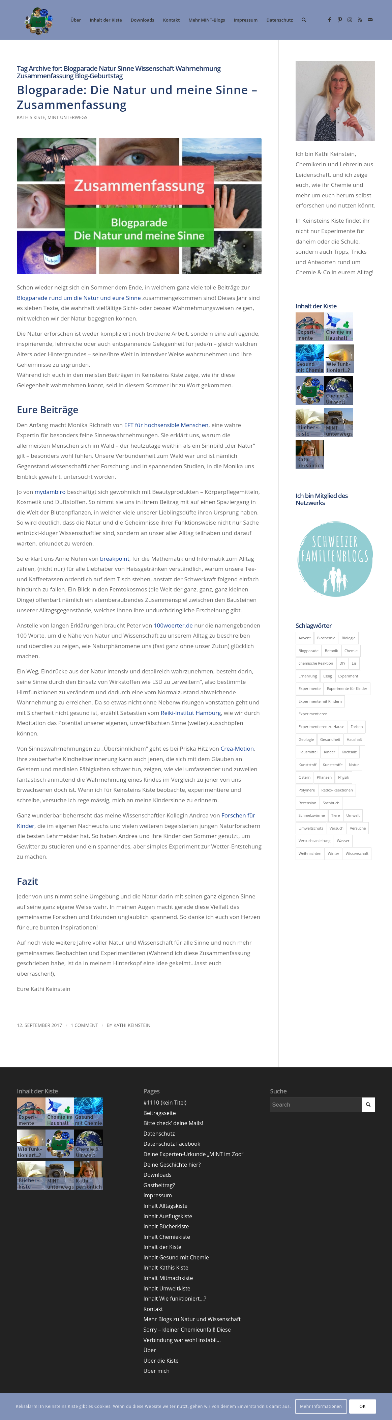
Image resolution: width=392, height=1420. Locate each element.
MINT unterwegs (67, 117)
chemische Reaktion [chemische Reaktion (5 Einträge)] (316, 663)
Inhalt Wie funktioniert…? (175, 1298)
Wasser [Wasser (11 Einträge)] (343, 840)
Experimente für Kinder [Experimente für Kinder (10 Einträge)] (347, 688)
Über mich (157, 1370)
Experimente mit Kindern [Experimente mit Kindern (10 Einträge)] (320, 701)
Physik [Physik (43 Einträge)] (343, 777)
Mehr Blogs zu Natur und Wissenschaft (192, 1319)
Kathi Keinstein (132, 1025)
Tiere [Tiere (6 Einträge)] (335, 815)
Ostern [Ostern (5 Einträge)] (304, 777)
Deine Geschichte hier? (172, 1164)
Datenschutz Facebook (172, 1143)
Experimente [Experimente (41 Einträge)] (310, 688)
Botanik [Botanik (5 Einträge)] (331, 650)
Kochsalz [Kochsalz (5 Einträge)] (349, 751)
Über (150, 1350)
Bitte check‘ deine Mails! (173, 1123)
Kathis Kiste (31, 117)
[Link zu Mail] (370, 20)
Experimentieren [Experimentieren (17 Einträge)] (313, 713)
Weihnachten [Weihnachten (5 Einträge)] (310, 853)
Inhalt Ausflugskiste (168, 1216)
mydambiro (50, 492)
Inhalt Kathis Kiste (166, 1267)
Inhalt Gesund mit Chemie (176, 1257)
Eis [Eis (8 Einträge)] (354, 663)
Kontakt (153, 1309)
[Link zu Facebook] (330, 20)
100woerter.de (173, 625)
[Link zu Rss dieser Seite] (360, 20)
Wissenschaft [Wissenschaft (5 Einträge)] (357, 853)
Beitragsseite (160, 1113)
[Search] (303, 19)
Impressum (158, 1195)
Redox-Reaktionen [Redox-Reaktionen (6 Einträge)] (337, 789)
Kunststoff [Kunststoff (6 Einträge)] (307, 764)
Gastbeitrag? (159, 1185)
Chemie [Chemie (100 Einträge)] (351, 650)
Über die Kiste (161, 1360)
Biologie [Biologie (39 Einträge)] (349, 637)
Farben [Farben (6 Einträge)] (357, 726)
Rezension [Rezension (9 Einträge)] (307, 802)
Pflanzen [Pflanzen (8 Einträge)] (324, 777)
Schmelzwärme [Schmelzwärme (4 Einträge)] (312, 815)
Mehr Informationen (321, 1406)
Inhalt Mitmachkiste (168, 1278)
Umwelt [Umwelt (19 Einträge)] (353, 815)
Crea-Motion (237, 748)
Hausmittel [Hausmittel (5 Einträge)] (308, 751)
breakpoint (114, 558)
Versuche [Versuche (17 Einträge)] (358, 828)
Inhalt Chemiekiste (167, 1237)
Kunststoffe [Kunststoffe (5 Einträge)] (333, 764)
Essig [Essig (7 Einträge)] (327, 675)
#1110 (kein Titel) (165, 1102)
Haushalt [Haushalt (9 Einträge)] (354, 739)
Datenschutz (159, 1133)
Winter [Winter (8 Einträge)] (333, 853)
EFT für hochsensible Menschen (166, 425)
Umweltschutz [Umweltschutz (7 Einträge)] (311, 828)
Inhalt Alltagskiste (166, 1205)
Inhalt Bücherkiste (166, 1226)
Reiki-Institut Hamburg (191, 713)
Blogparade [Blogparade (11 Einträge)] (309, 650)
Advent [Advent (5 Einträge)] (305, 637)
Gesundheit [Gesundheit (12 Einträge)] (330, 739)
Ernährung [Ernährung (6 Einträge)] (308, 675)
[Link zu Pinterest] (340, 20)
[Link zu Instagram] (350, 20)
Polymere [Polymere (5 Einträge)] (307, 789)
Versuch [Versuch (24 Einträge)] (336, 828)
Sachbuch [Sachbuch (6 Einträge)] (331, 802)
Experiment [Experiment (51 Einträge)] (348, 675)
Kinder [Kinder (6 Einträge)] (329, 751)
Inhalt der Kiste (163, 1247)
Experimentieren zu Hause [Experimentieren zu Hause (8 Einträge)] (321, 726)
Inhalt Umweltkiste (167, 1288)
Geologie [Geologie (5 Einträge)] (306, 739)
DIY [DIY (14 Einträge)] (342, 663)
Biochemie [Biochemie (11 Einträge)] (326, 637)
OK (363, 1406)
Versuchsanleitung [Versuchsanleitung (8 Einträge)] (314, 840)
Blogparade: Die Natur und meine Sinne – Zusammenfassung (137, 97)
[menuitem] (75, 19)
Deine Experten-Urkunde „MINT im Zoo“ (193, 1154)
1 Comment (84, 1025)
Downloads (158, 1174)
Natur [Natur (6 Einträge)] (354, 764)
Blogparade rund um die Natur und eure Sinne (79, 298)
